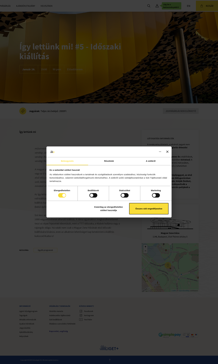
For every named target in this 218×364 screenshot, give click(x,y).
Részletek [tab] (109, 161)
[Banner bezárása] (167, 152)
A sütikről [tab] (151, 161)
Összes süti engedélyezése (148, 208)
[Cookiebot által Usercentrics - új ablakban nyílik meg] (149, 152)
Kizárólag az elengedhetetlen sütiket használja (108, 208)
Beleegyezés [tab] (67, 161)
